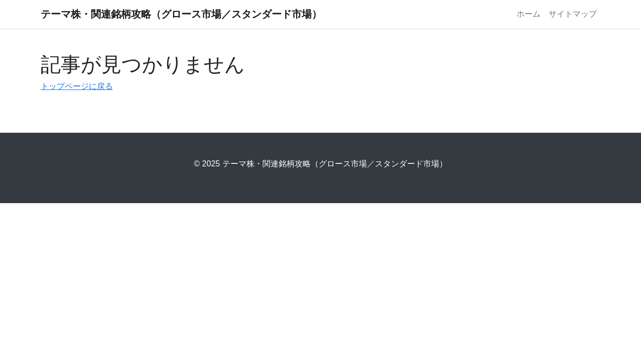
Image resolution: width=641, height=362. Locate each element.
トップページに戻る (77, 86)
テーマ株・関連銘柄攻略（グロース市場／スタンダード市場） (181, 14)
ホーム (529, 14)
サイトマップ (573, 14)
